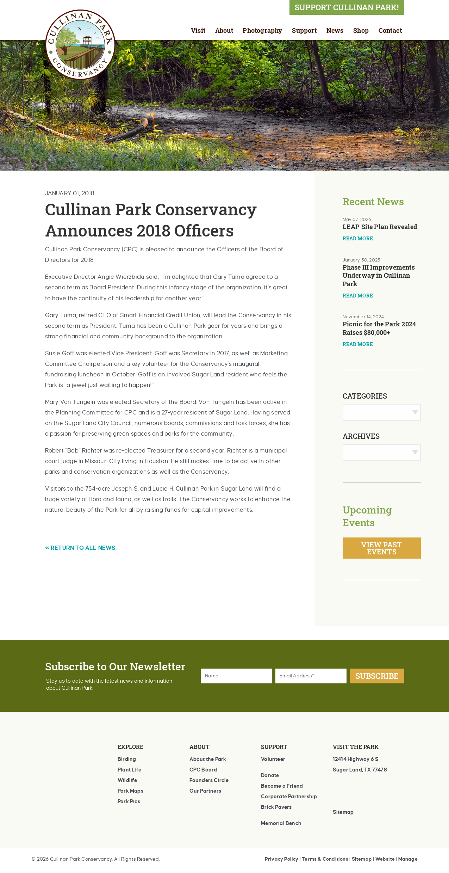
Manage (408, 859)
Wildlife (127, 780)
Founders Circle (209, 780)
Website (385, 859)
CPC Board (203, 770)
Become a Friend (282, 786)
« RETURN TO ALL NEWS (80, 548)
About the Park (207, 759)
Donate (270, 775)
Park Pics (129, 801)
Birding (127, 759)
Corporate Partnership (289, 796)
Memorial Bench (281, 823)
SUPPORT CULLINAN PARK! (347, 7)
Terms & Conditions (325, 859)
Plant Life (129, 770)
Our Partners (205, 791)
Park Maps (130, 791)
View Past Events (381, 548)
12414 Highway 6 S (356, 759)
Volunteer (273, 759)
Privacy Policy (282, 859)
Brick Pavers (276, 807)
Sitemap (343, 812)
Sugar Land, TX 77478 (360, 770)
